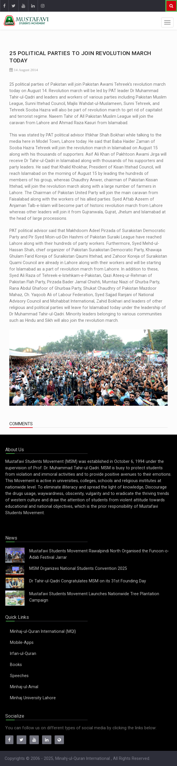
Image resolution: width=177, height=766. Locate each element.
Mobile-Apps (22, 642)
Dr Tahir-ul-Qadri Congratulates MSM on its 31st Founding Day (87, 581)
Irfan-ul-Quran (23, 653)
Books (16, 664)
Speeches (19, 675)
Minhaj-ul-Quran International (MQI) (43, 631)
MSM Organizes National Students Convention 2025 (78, 568)
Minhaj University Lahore (33, 697)
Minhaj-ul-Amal (24, 686)
